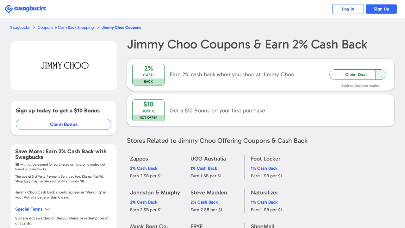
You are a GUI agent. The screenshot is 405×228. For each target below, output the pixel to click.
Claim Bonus (64, 124)
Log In (348, 9)
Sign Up (381, 9)
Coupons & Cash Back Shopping (66, 27)
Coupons (121, 27)
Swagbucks (20, 27)
